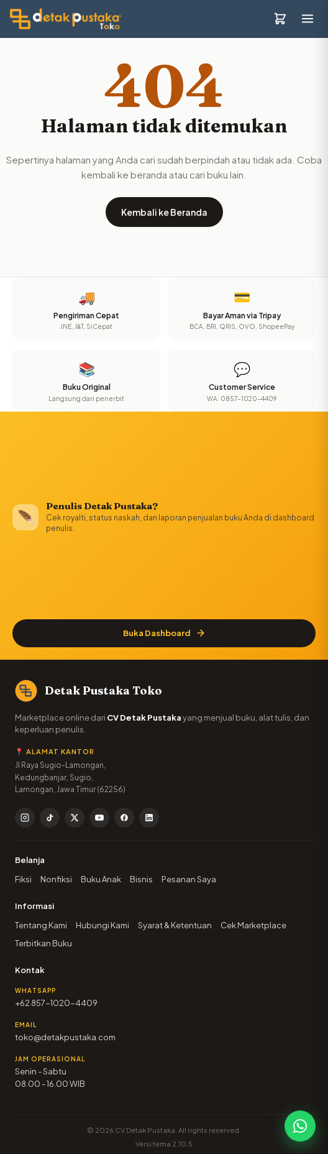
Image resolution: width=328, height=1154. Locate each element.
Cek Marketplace (253, 925)
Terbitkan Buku (43, 943)
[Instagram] (25, 818)
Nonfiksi (56, 879)
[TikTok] (50, 818)
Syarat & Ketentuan (175, 925)
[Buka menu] (307, 18)
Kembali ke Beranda (164, 212)
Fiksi (23, 879)
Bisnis (141, 879)
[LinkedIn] (149, 818)
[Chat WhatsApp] (300, 1126)
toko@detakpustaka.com (65, 1037)
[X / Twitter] (74, 818)
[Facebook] (124, 818)
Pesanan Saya (189, 879)
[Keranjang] (280, 18)
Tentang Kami (41, 925)
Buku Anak (101, 879)
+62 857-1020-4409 (56, 1003)
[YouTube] (99, 818)
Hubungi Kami (102, 925)
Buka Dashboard (164, 633)
